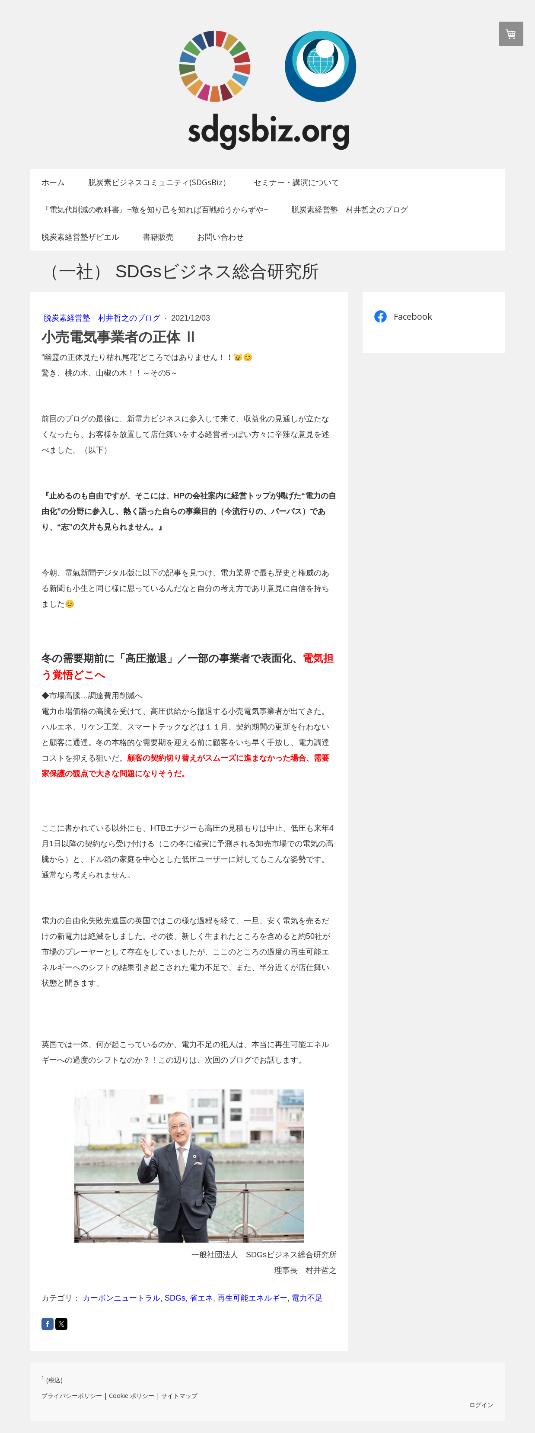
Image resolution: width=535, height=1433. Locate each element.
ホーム (53, 182)
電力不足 (307, 1298)
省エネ (201, 1298)
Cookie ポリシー (131, 1395)
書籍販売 (158, 236)
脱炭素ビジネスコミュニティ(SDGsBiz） (159, 182)
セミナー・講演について (296, 182)
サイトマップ (179, 1395)
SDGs (175, 1298)
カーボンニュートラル (121, 1298)
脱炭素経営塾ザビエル (80, 236)
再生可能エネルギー (252, 1298)
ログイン (481, 1405)
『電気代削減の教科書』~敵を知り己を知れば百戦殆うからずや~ (154, 209)
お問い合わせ (220, 236)
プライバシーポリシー (71, 1395)
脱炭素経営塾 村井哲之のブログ (349, 209)
